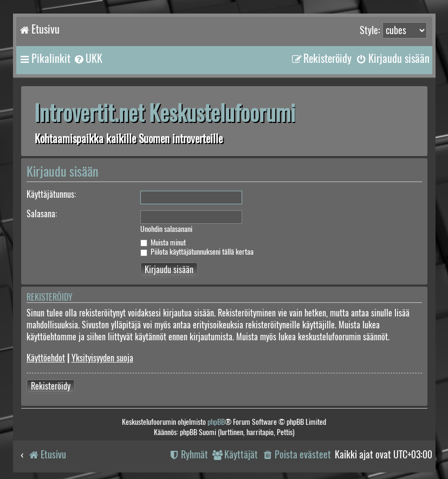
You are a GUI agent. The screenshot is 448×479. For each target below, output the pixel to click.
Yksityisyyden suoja (102, 358)
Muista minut (163, 242)
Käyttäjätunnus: (51, 194)
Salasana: (42, 213)
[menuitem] (87, 58)
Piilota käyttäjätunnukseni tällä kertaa (197, 252)
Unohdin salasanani (166, 229)
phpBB (216, 422)
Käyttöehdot (46, 358)
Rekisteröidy (50, 386)
